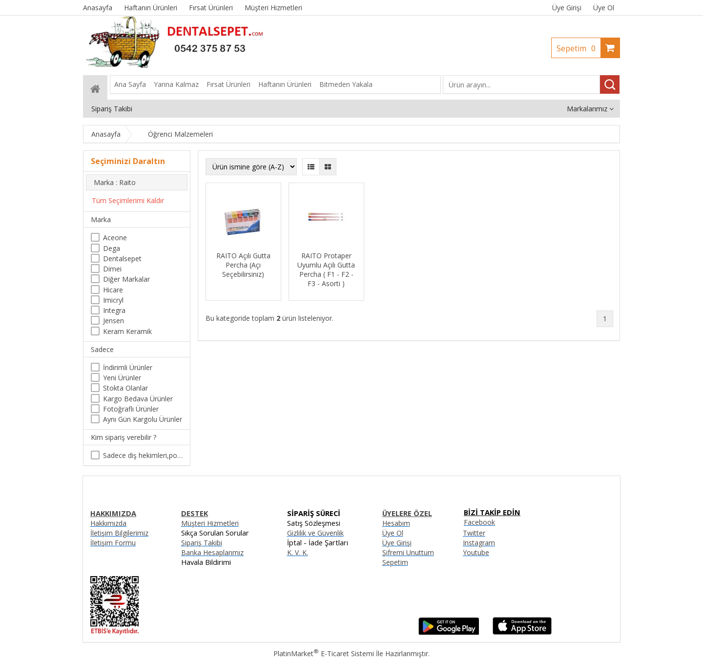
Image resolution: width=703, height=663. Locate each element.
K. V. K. (297, 552)
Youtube (476, 552)
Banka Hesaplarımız (212, 552)
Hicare (113, 289)
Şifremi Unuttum (408, 552)
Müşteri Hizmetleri (210, 523)
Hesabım (396, 523)
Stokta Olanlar (125, 388)
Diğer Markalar (126, 279)
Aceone (115, 237)
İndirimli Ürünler (127, 367)
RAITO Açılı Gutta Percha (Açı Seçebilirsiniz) (243, 265)
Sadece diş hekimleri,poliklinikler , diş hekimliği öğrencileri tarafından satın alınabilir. (143, 455)
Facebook (479, 522)
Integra (114, 310)
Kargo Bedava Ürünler (138, 398)
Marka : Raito (115, 182)
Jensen (113, 320)
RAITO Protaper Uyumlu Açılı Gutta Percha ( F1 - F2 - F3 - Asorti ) (326, 269)
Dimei (112, 268)
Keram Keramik (127, 331)
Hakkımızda (108, 523)
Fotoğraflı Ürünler (131, 409)
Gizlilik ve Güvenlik (315, 533)
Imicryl (113, 300)
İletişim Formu (113, 542)
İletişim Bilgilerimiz (119, 533)
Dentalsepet (122, 258)
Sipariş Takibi (201, 542)
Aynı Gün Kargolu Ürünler (142, 419)
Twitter (474, 533)
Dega (111, 248)
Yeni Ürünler (122, 377)
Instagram (479, 542)
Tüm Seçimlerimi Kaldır (128, 200)
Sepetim (578, 48)
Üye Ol (603, 7)
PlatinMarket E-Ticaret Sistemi (323, 653)
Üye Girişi (566, 7)
